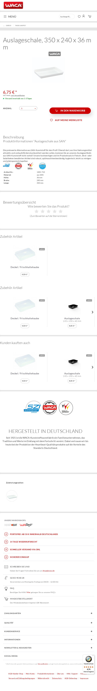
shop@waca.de (49, 571)
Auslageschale (72, 319)
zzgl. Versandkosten (18, 95)
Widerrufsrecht (43, 678)
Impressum (84, 678)
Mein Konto (30, 674)
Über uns (60, 674)
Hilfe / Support (72, 674)
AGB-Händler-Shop (15, 674)
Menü (10, 16)
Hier (28, 592)
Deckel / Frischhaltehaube (25, 267)
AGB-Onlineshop (71, 678)
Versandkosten (43, 664)
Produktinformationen (45, 674)
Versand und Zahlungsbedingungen (22, 678)
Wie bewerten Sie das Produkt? (48, 210)
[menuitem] (11, 16)
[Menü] (92, 656)
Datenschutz (57, 678)
